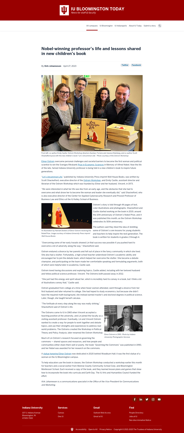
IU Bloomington (106, 26)
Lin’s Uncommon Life (52, 177)
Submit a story (150, 26)
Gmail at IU (98, 416)
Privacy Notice (106, 429)
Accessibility (81, 429)
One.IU (61, 416)
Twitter (125, 65)
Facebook (136, 65)
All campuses (92, 26)
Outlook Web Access (102, 413)
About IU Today (135, 26)
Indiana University (154, 429)
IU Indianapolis (121, 26)
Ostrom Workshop (92, 180)
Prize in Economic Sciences (91, 164)
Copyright (118, 429)
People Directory (136, 413)
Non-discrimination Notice (140, 420)
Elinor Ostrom (47, 161)
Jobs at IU (133, 416)
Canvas (61, 413)
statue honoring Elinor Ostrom (57, 353)
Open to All (92, 429)
